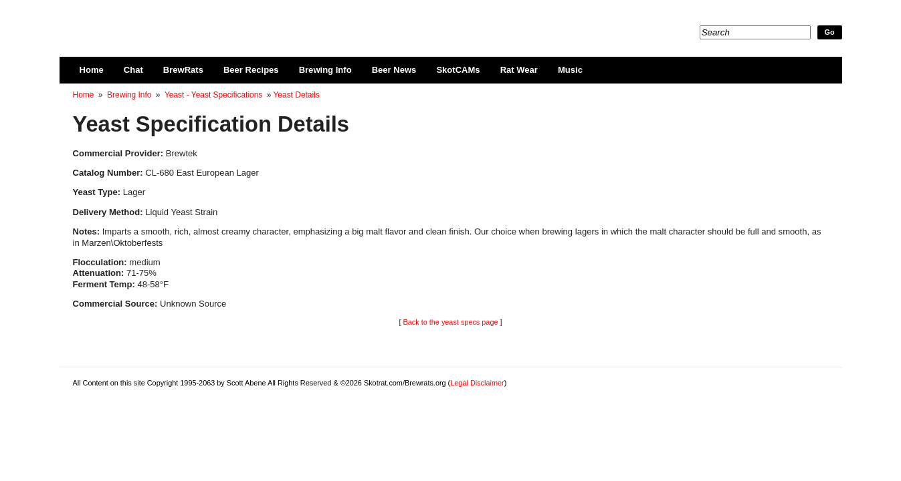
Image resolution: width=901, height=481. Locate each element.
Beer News (394, 70)
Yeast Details (296, 95)
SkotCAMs (458, 70)
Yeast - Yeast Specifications (213, 95)
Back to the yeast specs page (450, 322)
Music (570, 70)
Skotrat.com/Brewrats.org (227, 20)
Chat (133, 70)
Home (92, 70)
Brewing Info (325, 70)
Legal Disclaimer (477, 383)
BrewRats (183, 70)
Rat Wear (519, 70)
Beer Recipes (251, 70)
